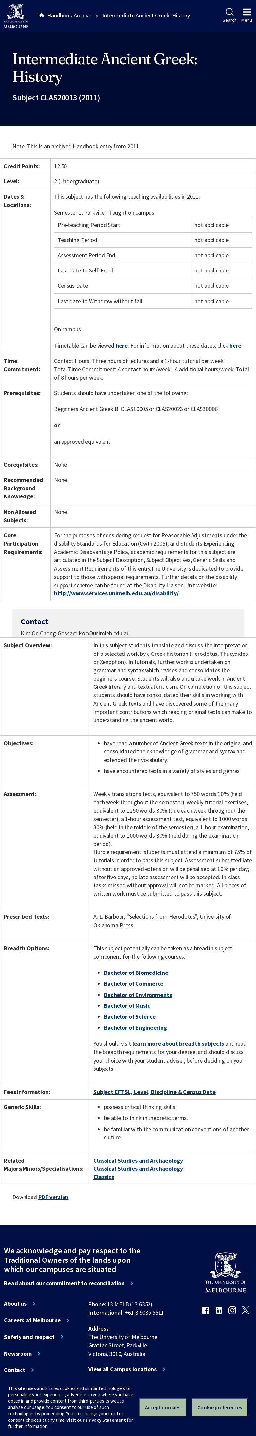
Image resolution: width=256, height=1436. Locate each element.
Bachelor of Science (129, 1016)
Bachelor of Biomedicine (136, 972)
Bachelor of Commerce (133, 983)
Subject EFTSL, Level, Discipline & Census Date (154, 1092)
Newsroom (18, 1353)
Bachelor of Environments (138, 995)
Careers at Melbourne (32, 1320)
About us (15, 1303)
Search (229, 15)
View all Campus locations (122, 1369)
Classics (103, 1177)
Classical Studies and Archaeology (138, 1160)
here (122, 345)
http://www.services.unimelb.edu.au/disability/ (116, 593)
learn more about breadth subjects (178, 1043)
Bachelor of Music (127, 1005)
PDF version (53, 1197)
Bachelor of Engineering (135, 1027)
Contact (14, 1370)
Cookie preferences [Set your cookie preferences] (219, 1407)
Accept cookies (162, 1407)
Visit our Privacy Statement (96, 1420)
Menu (246, 15)
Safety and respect (29, 1337)
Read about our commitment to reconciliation (64, 1283)
